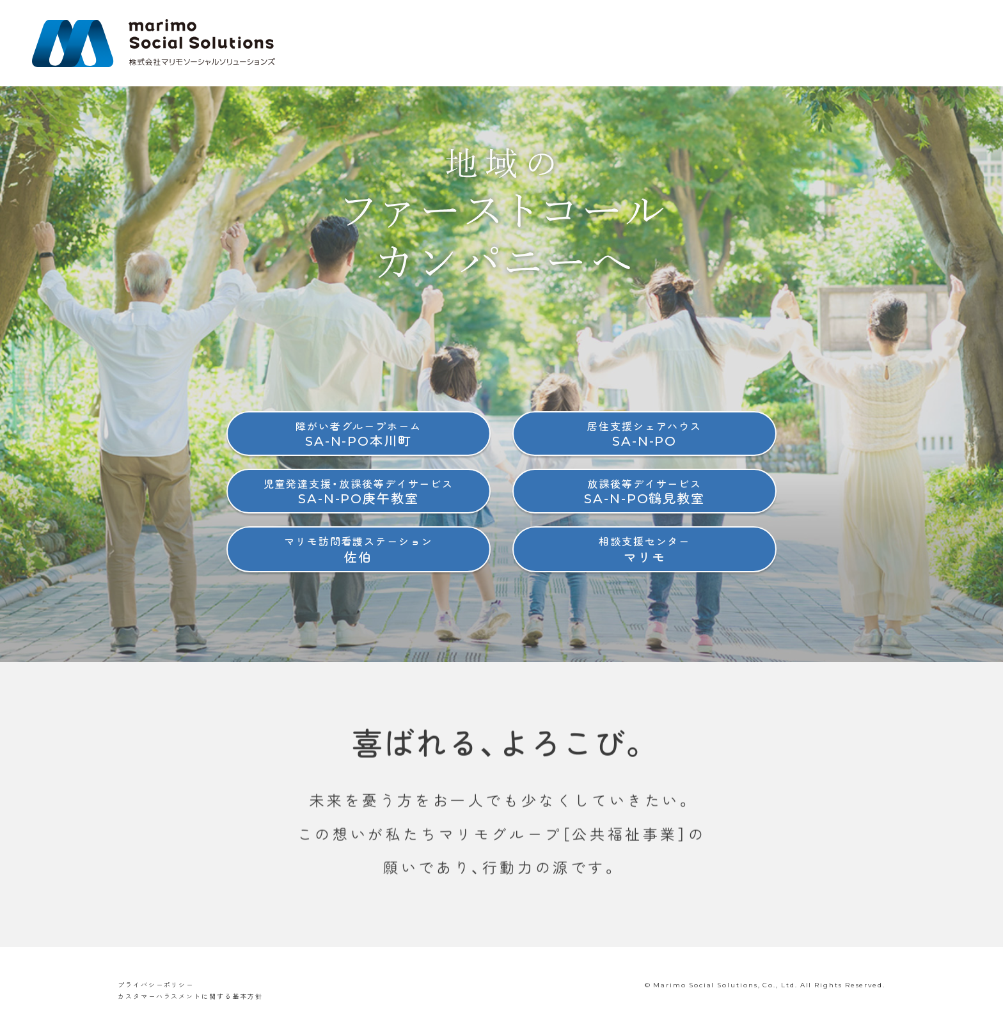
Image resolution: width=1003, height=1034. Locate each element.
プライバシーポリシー (156, 984)
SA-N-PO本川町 (359, 434)
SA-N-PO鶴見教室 (644, 491)
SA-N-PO (644, 434)
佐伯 (358, 549)
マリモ (644, 549)
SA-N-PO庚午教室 (359, 491)
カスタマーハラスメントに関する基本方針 (190, 996)
